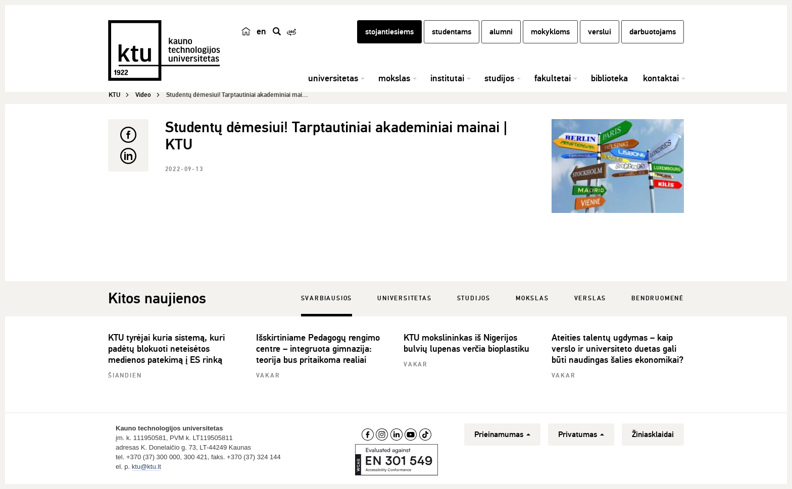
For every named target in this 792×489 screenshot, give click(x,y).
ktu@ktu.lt (146, 466)
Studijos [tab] (473, 298)
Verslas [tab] (590, 298)
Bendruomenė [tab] (657, 298)
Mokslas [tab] (532, 298)
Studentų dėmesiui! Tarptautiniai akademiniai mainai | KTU (336, 136)
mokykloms (550, 32)
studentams (451, 32)
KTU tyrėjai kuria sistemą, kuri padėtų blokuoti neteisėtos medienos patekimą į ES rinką (166, 348)
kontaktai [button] (661, 78)
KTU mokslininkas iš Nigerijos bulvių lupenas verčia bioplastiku (466, 343)
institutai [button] (447, 78)
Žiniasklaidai (653, 434)
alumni (501, 32)
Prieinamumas (502, 434)
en (261, 31)
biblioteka (609, 78)
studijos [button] (499, 78)
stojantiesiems (389, 32)
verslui (599, 32)
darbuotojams (652, 32)
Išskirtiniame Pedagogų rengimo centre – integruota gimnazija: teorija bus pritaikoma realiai (318, 348)
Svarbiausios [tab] (327, 298)
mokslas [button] (394, 78)
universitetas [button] (333, 78)
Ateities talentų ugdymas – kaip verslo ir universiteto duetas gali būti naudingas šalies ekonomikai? (617, 348)
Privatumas (581, 434)
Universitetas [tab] (404, 298)
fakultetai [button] (552, 78)
